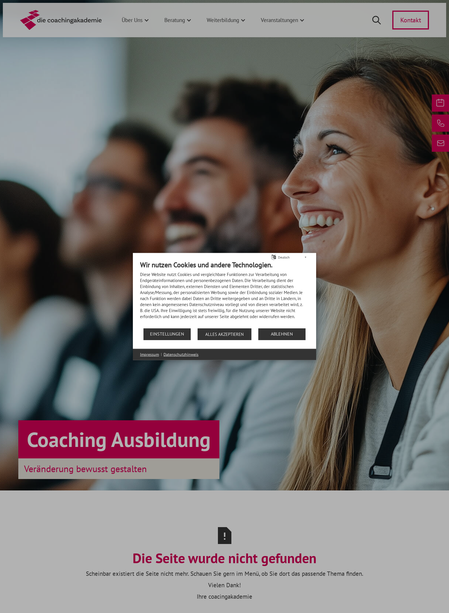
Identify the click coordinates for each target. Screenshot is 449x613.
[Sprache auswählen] (274, 256)
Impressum (149, 354)
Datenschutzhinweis (181, 354)
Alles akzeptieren (224, 334)
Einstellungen (167, 334)
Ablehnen (282, 334)
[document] (224, 294)
